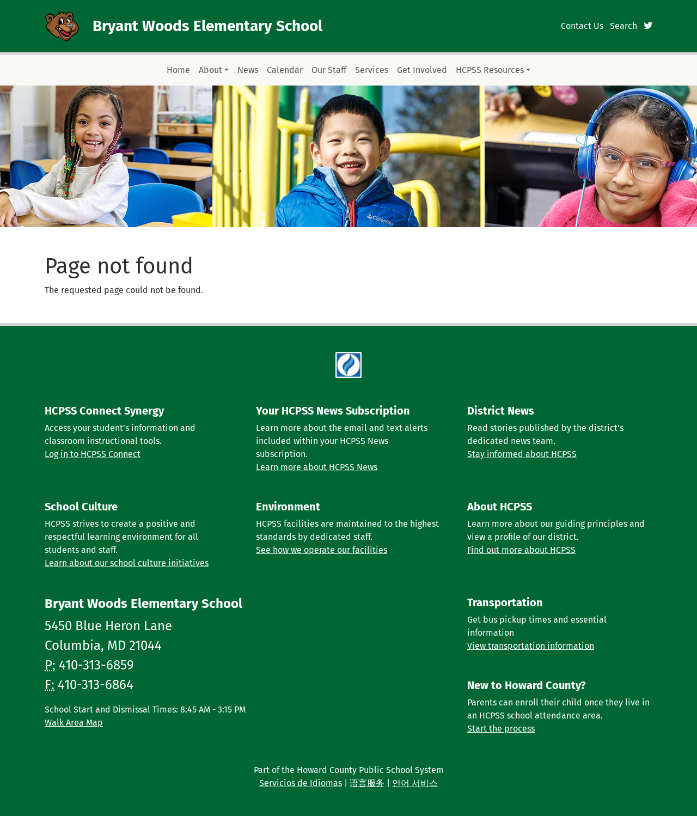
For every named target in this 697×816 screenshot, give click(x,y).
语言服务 (367, 783)
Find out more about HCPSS (521, 550)
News (247, 70)
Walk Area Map (74, 722)
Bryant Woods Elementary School (207, 26)
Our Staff (328, 70)
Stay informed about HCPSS (522, 454)
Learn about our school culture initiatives (127, 563)
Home (178, 70)
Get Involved (422, 70)
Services (371, 70)
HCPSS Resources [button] (490, 70)
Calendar (285, 70)
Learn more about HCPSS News (316, 467)
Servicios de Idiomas (300, 783)
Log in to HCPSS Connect (92, 454)
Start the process (501, 728)
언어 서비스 (415, 783)
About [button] (210, 70)
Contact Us (582, 26)
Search (623, 26)
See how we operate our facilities (321, 550)
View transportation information (530, 646)
